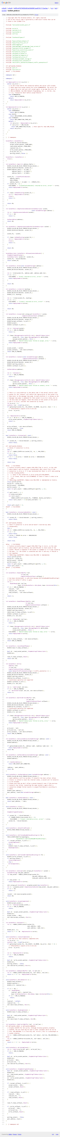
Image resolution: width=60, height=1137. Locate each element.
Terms (19, 1134)
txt (53, 1134)
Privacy (15, 1134)
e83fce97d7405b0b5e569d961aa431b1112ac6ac (31, 8)
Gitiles (10, 1134)
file (36, 14)
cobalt (4, 8)
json (57, 1134)
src (52, 8)
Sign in (56, 2)
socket (4, 11)
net (56, 8)
